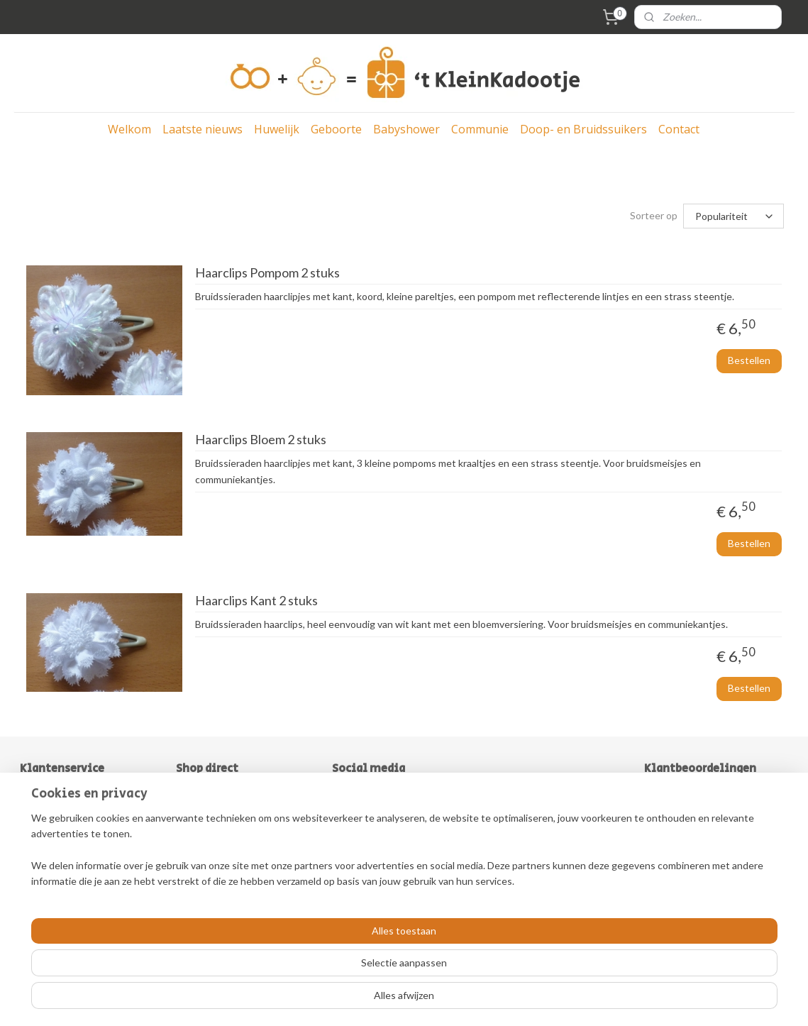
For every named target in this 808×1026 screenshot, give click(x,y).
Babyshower (406, 129)
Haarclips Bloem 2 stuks (260, 439)
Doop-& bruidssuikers (224, 860)
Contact (678, 129)
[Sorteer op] (733, 216)
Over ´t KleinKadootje (69, 812)
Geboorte (336, 129)
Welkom (129, 129)
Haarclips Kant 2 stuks (255, 600)
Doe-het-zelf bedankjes (228, 875)
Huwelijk (276, 129)
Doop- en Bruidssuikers (583, 129)
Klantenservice (53, 875)
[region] (310, 970)
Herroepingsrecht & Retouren (86, 860)
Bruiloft (192, 796)
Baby (187, 812)
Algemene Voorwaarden (73, 828)
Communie (480, 129)
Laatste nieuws (202, 129)
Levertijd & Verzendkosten (79, 843)
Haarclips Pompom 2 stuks (266, 272)
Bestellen (749, 360)
